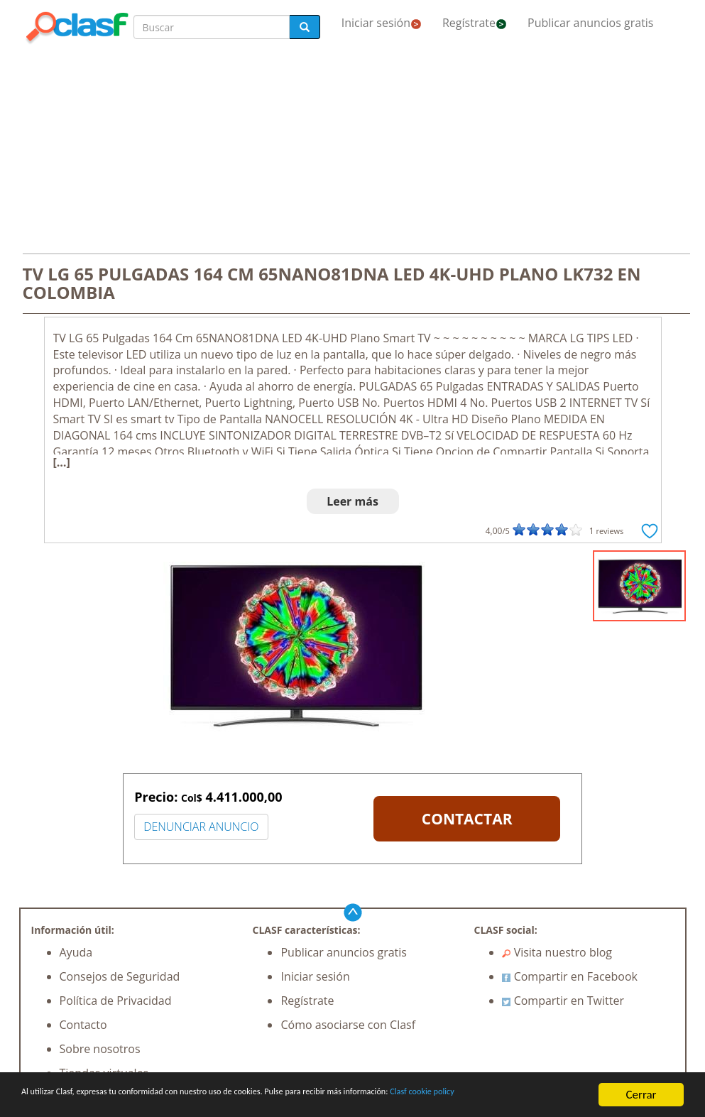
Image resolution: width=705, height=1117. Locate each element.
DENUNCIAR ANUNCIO (200, 826)
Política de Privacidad (116, 1000)
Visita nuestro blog (557, 952)
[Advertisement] (353, 150)
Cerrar (640, 1088)
